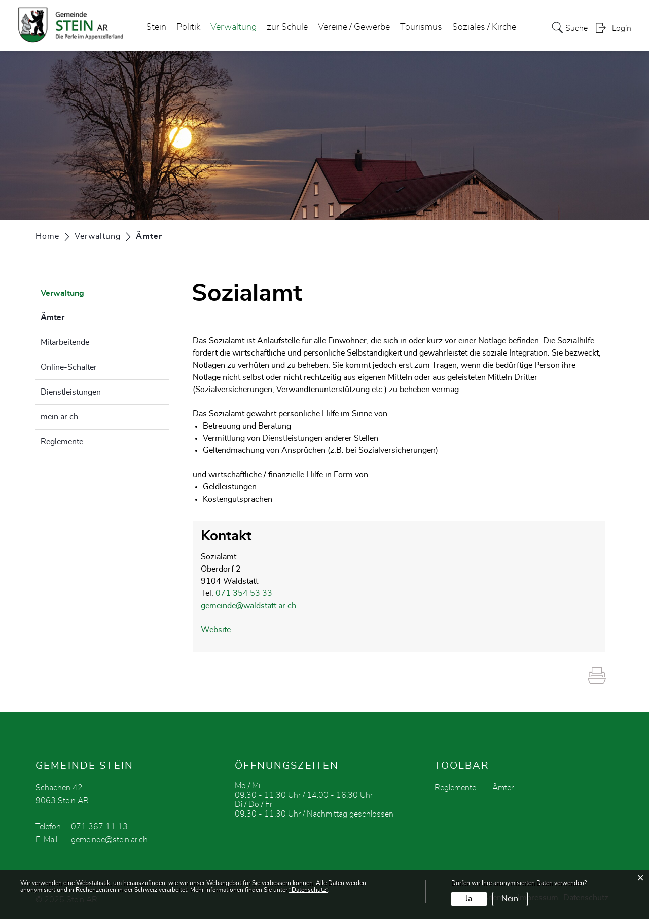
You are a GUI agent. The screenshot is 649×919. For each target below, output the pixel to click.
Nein (509, 899)
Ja (468, 899)
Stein (156, 27)
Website (216, 630)
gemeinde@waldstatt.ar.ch (248, 606)
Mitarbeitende (65, 342)
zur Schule (287, 27)
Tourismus (421, 27)
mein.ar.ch (59, 417)
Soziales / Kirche (484, 27)
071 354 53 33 (243, 593)
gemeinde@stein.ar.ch (109, 840)
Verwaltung (233, 27)
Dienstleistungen (71, 392)
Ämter (78, 316)
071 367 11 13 (99, 827)
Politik (188, 27)
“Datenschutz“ (308, 890)
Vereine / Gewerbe (354, 27)
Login (621, 28)
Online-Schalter (69, 367)
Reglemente (62, 442)
